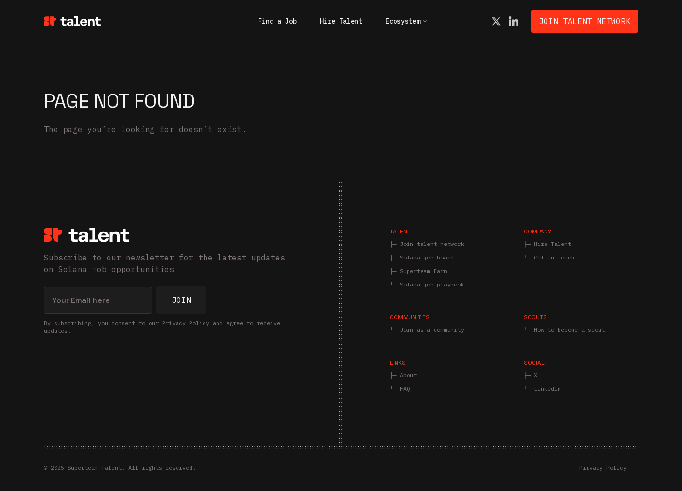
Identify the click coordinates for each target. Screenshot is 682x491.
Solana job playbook (432, 284)
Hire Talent (341, 21)
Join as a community (432, 329)
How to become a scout (569, 329)
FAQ (405, 388)
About (408, 375)
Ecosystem (406, 21)
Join (181, 300)
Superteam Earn (423, 270)
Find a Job (277, 21)
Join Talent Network (584, 21)
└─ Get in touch (549, 257)
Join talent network (432, 243)
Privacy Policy (603, 467)
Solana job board (427, 257)
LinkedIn (547, 388)
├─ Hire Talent (547, 243)
